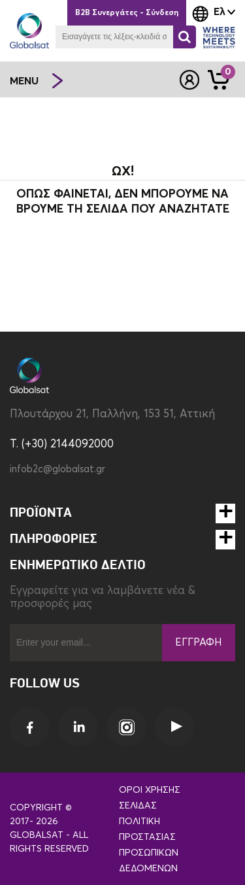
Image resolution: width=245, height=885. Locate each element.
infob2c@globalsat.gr (57, 469)
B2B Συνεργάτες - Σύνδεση (126, 13)
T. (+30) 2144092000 (62, 444)
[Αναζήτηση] (184, 37)
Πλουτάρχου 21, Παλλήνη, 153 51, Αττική (112, 414)
